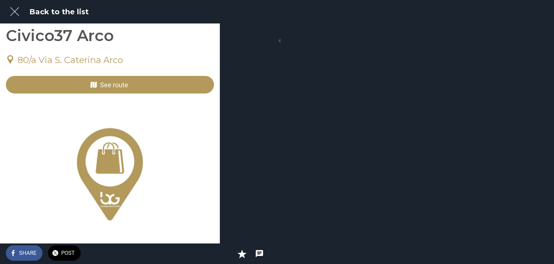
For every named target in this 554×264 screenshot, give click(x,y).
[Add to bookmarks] (187, 254)
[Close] (14, 11)
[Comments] (205, 254)
